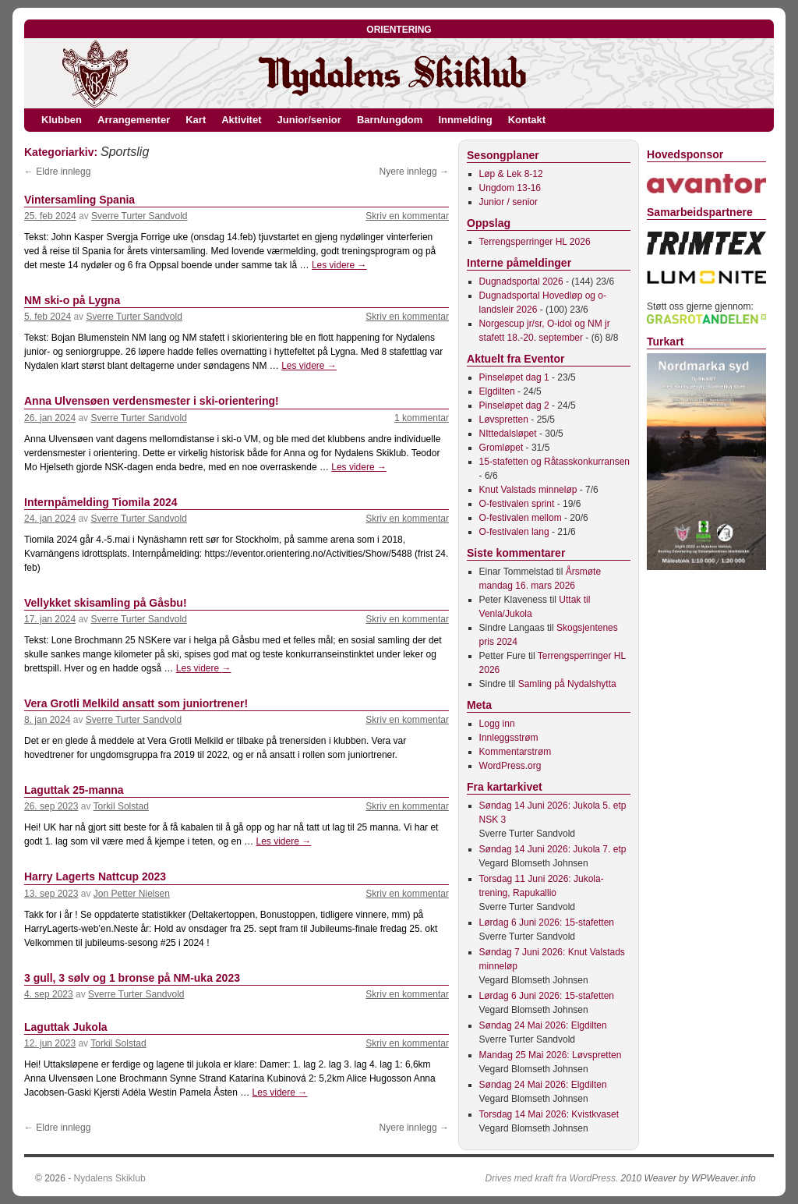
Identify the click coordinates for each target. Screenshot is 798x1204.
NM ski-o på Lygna (72, 300)
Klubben (61, 120)
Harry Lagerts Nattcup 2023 (95, 876)
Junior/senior (309, 120)
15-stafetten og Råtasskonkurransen (554, 461)
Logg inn (497, 723)
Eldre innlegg (57, 171)
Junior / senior (508, 202)
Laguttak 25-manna (74, 790)
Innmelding (465, 120)
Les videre (339, 265)
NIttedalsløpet (508, 433)
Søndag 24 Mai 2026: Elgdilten (543, 1025)
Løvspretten (503, 419)
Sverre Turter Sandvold (139, 216)
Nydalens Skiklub (110, 1178)
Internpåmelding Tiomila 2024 (101, 502)
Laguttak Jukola (66, 1027)
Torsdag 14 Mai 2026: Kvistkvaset (549, 1114)
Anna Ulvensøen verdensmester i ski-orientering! (151, 401)
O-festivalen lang (514, 531)
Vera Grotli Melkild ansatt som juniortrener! (136, 703)
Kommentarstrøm (515, 751)
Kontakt (527, 120)
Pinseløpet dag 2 (514, 405)
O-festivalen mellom (520, 517)
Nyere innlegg (414, 171)
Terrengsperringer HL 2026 (535, 241)
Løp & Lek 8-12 (511, 173)
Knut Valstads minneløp (528, 489)
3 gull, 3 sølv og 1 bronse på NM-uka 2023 (132, 978)
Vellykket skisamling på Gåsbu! (105, 603)
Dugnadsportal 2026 (521, 281)
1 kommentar (421, 418)
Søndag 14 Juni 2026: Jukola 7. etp (553, 849)
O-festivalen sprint (517, 503)
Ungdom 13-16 (510, 187)
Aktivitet (241, 120)
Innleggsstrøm (508, 737)
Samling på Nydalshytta (567, 683)
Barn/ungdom (390, 120)
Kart (195, 120)
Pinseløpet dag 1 (514, 377)
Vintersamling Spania (79, 199)
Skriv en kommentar (407, 216)
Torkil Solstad (121, 806)
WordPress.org (510, 765)
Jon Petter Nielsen (132, 893)
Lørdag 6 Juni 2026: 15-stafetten (546, 922)
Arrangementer (133, 120)
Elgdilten (497, 391)
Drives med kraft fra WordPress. (552, 1178)
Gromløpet (501, 447)
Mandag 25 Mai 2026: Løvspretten (550, 1055)
